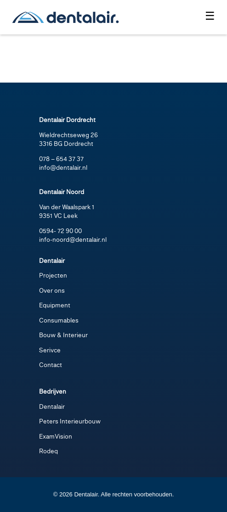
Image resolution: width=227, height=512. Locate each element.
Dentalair (52, 407)
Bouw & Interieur (63, 336)
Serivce (50, 351)
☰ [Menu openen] (210, 16)
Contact (50, 365)
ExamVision (55, 437)
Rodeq (48, 452)
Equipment (54, 306)
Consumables (59, 321)
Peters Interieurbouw (70, 422)
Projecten (53, 276)
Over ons (52, 291)
